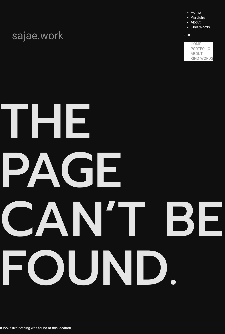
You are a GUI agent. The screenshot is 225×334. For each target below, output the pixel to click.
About (196, 22)
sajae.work (38, 35)
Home (196, 12)
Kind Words (200, 27)
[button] (198, 35)
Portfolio (198, 17)
